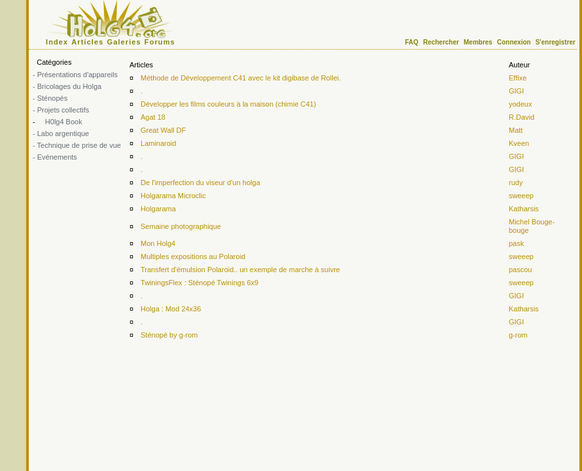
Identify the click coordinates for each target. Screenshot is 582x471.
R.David (521, 117)
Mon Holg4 (158, 243)
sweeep (521, 196)
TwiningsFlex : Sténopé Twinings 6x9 (199, 283)
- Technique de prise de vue (77, 145)
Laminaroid (158, 143)
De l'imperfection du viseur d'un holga (200, 182)
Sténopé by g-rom (169, 335)
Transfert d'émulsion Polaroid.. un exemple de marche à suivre (240, 269)
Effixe (517, 78)
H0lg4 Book (62, 122)
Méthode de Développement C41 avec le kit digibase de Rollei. (241, 78)
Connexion (514, 42)
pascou (520, 269)
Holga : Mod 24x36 (171, 309)
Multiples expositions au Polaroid (193, 256)
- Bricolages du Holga (67, 86)
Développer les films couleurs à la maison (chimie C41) (228, 104)
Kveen (519, 143)
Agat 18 (153, 117)
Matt (515, 130)
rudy (515, 182)
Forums (160, 42)
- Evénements (55, 157)
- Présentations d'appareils (75, 74)
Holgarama (158, 209)
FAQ (412, 42)
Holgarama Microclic (173, 196)
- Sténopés (50, 98)
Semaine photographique (181, 226)
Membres (478, 42)
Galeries (124, 42)
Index (57, 42)
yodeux (520, 104)
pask (516, 243)
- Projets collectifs (61, 110)
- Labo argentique (61, 133)
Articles (87, 42)
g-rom (518, 335)
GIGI (516, 91)
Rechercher (441, 42)
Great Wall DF (163, 130)
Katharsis (524, 209)
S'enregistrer (555, 42)
